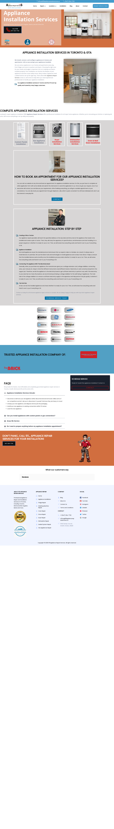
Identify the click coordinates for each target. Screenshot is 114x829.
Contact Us (63, 515)
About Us (63, 512)
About (77, 6)
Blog (71, 6)
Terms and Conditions (66, 519)
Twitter (84, 525)
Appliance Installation (44, 510)
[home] (14, 6)
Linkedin (84, 519)
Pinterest (85, 522)
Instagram (85, 515)
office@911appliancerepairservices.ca (67, 530)
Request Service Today (101, 6)
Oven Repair (41, 522)
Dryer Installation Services (57, 146)
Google (84, 529)
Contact (85, 6)
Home (35, 6)
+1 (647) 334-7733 (65, 526)
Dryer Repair (41, 529)
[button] (43, 6)
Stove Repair (42, 525)
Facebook (85, 509)
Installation (63, 6)
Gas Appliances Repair (44, 539)
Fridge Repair (42, 514)
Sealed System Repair (44, 535)
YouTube (85, 512)
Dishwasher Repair (43, 532)
